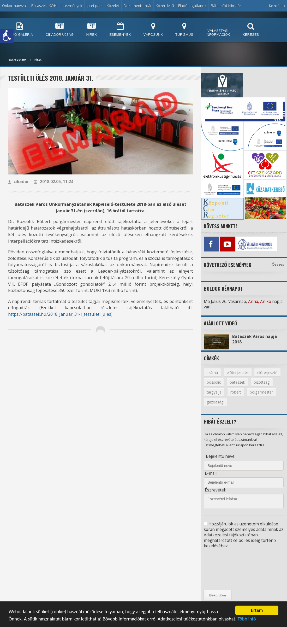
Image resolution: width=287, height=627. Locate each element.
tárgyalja (214, 392)
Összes (278, 264)
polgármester (261, 392)
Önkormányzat (14, 5)
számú (212, 372)
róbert (235, 392)
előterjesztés (238, 372)
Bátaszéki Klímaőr (226, 5)
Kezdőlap (277, 5)
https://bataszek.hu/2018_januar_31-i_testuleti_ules (59, 314)
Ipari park (94, 5)
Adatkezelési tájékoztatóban (231, 535)
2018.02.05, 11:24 (53, 181)
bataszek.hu (17, 59)
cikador (18, 181)
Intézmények (71, 5)
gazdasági (215, 402)
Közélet (112, 5)
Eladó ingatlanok (192, 5)
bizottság (262, 382)
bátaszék (237, 382)
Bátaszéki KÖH (44, 5)
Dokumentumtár (137, 5)
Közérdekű (165, 5)
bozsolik (214, 382)
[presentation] (227, 569)
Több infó (246, 619)
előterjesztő (267, 372)
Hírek (37, 59)
